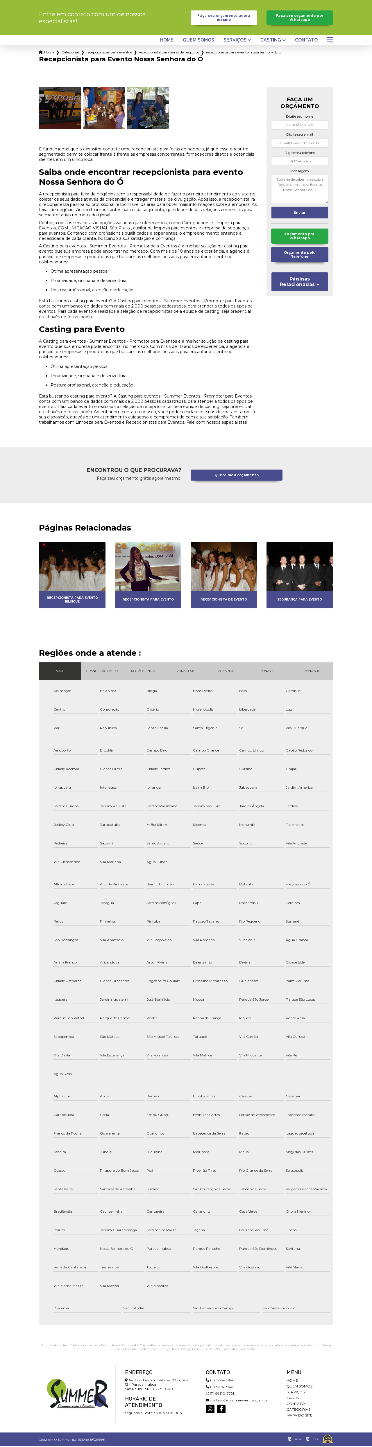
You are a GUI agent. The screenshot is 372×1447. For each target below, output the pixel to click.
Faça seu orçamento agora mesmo (224, 18)
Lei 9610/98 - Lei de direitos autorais (229, 1350)
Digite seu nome (299, 118)
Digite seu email (299, 136)
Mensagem (299, 172)
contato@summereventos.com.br (236, 1401)
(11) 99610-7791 (220, 1394)
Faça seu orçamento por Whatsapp (300, 18)
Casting (270, 41)
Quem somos (198, 41)
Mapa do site (299, 1416)
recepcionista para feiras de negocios (169, 53)
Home (167, 41)
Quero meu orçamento (236, 476)
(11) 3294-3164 (219, 1381)
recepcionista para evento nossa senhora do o (243, 53)
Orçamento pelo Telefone (300, 258)
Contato (306, 41)
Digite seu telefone (300, 154)
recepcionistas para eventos (109, 53)
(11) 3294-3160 (219, 1388)
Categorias (70, 53)
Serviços (234, 41)
